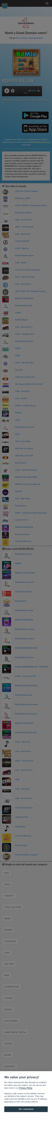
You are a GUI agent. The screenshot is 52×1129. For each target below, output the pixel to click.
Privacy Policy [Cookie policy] (25, 1088)
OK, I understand (26, 1109)
